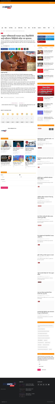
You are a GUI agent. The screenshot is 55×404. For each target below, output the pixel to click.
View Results (44, 369)
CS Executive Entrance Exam (42, 347)
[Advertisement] (27, 18)
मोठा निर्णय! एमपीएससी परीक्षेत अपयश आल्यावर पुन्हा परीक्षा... (48, 51)
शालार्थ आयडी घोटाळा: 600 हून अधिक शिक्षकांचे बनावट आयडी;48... (48, 104)
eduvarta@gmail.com (5, 46)
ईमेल (20, 174)
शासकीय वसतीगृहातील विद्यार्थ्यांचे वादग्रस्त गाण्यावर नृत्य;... (48, 58)
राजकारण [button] (39, 27)
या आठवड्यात (40, 47)
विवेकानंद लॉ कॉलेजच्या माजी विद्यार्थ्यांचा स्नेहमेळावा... (29, 390)
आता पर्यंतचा (51, 47)
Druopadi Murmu (41, 342)
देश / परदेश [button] (34, 27)
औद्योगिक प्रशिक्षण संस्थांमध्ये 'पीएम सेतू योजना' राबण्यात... (45, 197)
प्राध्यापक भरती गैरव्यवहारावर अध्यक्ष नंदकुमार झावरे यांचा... (5, 163)
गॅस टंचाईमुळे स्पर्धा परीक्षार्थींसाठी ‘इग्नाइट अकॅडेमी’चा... (45, 236)
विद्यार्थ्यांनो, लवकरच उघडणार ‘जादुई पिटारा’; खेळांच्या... (17, 163)
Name (2, 174)
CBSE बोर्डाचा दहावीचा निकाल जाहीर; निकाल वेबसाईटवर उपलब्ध (49, 118)
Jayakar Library (47, 342)
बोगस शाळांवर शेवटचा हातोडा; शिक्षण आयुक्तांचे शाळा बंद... (5, 149)
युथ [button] (16, 27)
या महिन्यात (45, 47)
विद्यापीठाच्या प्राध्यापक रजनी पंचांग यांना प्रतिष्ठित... (45, 158)
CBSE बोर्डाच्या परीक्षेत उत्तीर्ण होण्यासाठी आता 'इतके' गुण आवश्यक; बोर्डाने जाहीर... (27, 105)
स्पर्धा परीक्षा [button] (11, 27)
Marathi (51, 3)
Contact (2, 2)
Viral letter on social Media (20, 97)
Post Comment (4, 187)
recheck (50, 349)
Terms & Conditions (50, 401)
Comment (3, 179)
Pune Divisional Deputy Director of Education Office (45, 326)
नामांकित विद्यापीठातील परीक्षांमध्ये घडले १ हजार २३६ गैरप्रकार (9, 105)
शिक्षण (2, 33)
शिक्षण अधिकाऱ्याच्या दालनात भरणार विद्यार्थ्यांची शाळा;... (48, 112)
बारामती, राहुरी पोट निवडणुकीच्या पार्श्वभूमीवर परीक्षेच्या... (48, 98)
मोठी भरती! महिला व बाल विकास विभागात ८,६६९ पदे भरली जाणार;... (49, 76)
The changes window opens (42, 333)
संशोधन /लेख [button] (20, 27)
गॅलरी (48, 27)
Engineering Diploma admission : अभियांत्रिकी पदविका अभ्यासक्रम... (29, 149)
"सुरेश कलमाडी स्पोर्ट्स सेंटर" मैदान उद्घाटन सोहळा (45, 273)
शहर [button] (25, 27)
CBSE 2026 (39, 344)
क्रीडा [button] (29, 27)
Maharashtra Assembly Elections (9, 97)
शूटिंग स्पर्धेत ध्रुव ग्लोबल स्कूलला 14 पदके (45, 255)
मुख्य (2, 27)
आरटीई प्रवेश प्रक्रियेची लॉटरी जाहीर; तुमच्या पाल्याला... (49, 70)
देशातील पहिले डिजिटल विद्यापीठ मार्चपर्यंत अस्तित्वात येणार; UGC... (18, 149)
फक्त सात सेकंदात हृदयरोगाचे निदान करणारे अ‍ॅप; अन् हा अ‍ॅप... (44, 293)
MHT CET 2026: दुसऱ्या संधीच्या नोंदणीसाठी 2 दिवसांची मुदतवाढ (48, 64)
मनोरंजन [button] (44, 27)
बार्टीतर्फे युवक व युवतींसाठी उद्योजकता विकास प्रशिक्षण (44, 178)
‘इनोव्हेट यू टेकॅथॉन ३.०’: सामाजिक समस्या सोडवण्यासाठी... (30, 394)
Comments (4, 172)
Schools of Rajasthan (41, 328)
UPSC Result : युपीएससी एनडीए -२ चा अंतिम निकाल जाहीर (45, 139)
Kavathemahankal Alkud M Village (43, 331)
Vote (39, 369)
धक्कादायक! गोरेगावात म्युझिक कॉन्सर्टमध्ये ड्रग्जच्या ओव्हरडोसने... (30, 385)
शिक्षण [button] (6, 27)
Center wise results (46, 344)
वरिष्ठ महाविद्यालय (40, 340)
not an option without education (43, 335)
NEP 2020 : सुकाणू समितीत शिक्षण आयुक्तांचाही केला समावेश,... (30, 164)
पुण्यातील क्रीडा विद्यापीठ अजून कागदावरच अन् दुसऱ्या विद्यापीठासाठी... (45, 312)
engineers (45, 340)
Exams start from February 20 (43, 349)
